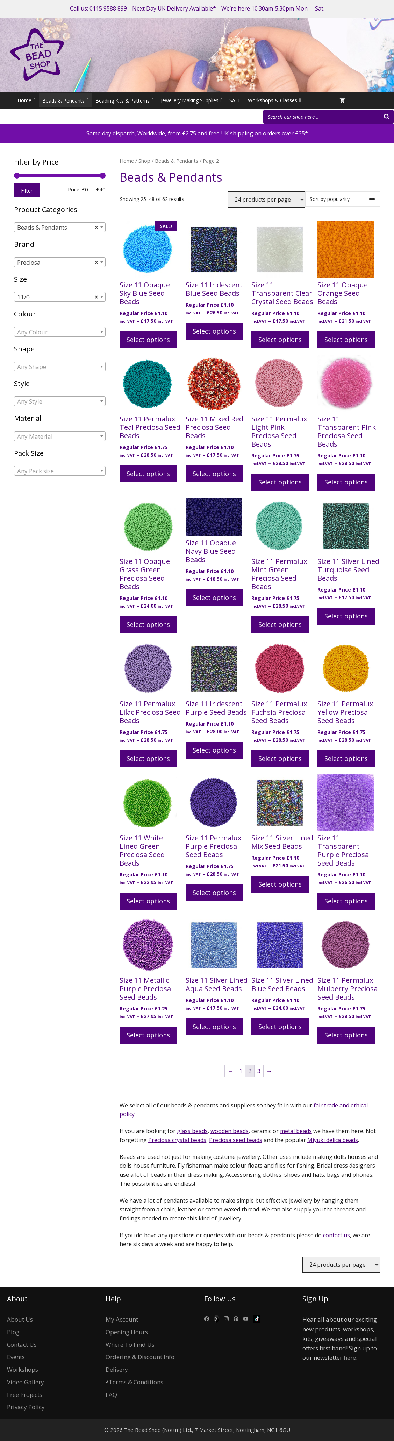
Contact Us (22, 1345)
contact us (336, 1235)
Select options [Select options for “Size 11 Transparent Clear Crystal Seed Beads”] (280, 339)
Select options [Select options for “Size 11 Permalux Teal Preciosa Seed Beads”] (148, 473)
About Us (20, 1319)
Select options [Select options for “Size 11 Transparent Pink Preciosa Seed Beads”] (346, 482)
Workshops (22, 1369)
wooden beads (229, 1131)
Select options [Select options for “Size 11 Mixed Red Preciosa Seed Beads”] (214, 473)
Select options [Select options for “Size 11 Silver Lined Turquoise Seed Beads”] (346, 616)
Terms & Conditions (136, 1382)
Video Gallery (25, 1382)
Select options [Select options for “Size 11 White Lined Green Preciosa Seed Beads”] (148, 901)
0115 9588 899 (108, 8)
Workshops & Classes (274, 100)
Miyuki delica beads (332, 1140)
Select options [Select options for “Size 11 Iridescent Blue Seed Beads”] (214, 331)
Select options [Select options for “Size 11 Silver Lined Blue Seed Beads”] (280, 1026)
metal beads (296, 1131)
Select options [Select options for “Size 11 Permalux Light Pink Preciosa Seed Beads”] (280, 482)
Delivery (117, 1369)
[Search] (387, 117)
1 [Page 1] (240, 1071)
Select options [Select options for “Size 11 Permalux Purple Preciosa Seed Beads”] (214, 892)
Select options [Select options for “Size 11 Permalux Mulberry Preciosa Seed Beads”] (346, 1035)
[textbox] (59, 332)
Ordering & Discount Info (140, 1357)
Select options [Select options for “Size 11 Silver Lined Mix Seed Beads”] (280, 884)
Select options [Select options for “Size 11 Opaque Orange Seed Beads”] (346, 339)
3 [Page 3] (258, 1071)
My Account (122, 1319)
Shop (144, 160)
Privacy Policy (26, 1407)
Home (26, 100)
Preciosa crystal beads (177, 1140)
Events (16, 1357)
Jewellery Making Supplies (191, 100)
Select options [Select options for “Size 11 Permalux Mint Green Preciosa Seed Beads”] (280, 624)
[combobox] (60, 227)
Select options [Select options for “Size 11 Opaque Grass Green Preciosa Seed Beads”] (148, 624)
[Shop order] (342, 199)
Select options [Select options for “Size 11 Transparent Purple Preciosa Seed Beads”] (346, 901)
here (350, 1357)
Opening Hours (127, 1332)
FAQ (111, 1395)
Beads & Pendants (176, 160)
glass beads (192, 1131)
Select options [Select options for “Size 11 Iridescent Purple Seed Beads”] (214, 750)
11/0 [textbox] (57, 297)
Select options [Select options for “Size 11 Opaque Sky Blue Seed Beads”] (148, 339)
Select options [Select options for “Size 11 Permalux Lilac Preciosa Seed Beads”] (148, 758)
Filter (27, 190)
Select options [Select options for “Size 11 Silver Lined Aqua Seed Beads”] (214, 1026)
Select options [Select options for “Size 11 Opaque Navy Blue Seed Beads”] (214, 597)
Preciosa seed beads (235, 1140)
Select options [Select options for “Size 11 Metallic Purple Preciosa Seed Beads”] (148, 1035)
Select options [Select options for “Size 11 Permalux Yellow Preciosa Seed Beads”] (346, 758)
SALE (235, 100)
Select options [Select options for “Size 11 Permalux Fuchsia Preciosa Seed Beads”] (280, 758)
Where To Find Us (130, 1345)
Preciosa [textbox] (57, 262)
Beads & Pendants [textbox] (57, 227)
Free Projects (24, 1395)
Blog (13, 1332)
